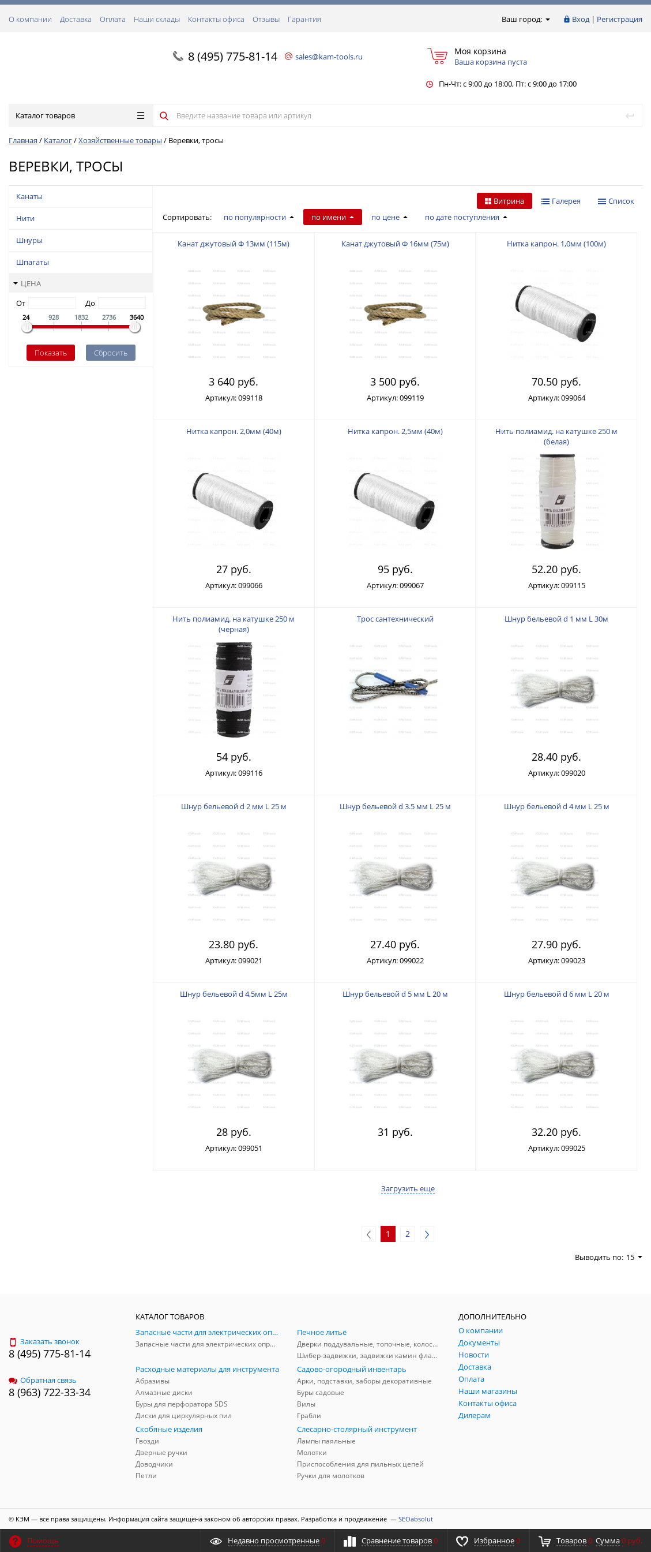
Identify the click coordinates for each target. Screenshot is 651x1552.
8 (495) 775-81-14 (232, 56)
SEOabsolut (415, 1518)
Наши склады (157, 19)
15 (634, 1257)
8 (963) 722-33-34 (50, 1392)
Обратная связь (43, 1380)
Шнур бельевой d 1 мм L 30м (556, 619)
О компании (30, 19)
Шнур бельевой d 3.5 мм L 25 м (395, 806)
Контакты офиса (216, 19)
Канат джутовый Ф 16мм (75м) (395, 243)
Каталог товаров (80, 115)
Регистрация (619, 19)
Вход (580, 19)
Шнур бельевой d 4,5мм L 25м (234, 994)
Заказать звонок (44, 1341)
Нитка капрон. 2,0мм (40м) (233, 431)
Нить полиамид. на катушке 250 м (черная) (233, 624)
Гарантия (304, 19)
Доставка (76, 19)
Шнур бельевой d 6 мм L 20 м (556, 994)
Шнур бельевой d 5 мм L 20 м (395, 994)
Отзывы (266, 19)
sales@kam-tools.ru (329, 56)
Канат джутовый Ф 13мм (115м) (233, 243)
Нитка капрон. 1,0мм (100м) (556, 243)
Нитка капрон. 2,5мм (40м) (395, 431)
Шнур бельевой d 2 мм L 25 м (234, 806)
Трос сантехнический (395, 619)
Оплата (113, 19)
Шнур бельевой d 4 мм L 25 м (556, 806)
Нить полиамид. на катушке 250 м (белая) (556, 436)
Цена (27, 283)
